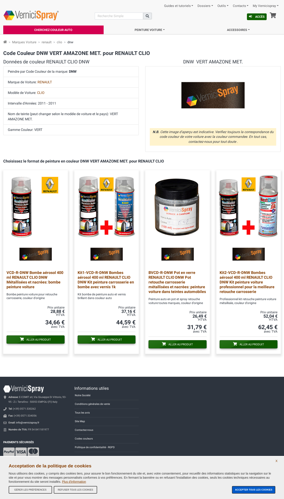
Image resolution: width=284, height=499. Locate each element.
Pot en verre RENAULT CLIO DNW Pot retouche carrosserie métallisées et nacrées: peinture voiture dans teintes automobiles (177, 282)
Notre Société (82, 395)
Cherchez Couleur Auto (53, 30)
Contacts (239, 6)
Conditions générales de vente (92, 404)
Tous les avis (82, 412)
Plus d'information (74, 481)
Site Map (80, 421)
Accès (257, 16)
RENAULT (45, 82)
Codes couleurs (84, 438)
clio (59, 42)
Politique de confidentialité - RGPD (95, 447)
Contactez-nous (84, 429)
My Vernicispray (264, 6)
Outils (221, 6)
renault (47, 42)
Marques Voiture (24, 42)
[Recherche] (119, 16)
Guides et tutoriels (177, 6)
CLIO (40, 93)
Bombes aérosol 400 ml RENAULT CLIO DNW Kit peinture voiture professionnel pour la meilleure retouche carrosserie (247, 282)
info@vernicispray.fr (27, 422)
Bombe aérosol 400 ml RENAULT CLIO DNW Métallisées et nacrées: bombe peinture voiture (35, 279)
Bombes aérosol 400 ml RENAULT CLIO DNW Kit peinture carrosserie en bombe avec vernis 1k (106, 279)
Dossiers (204, 6)
